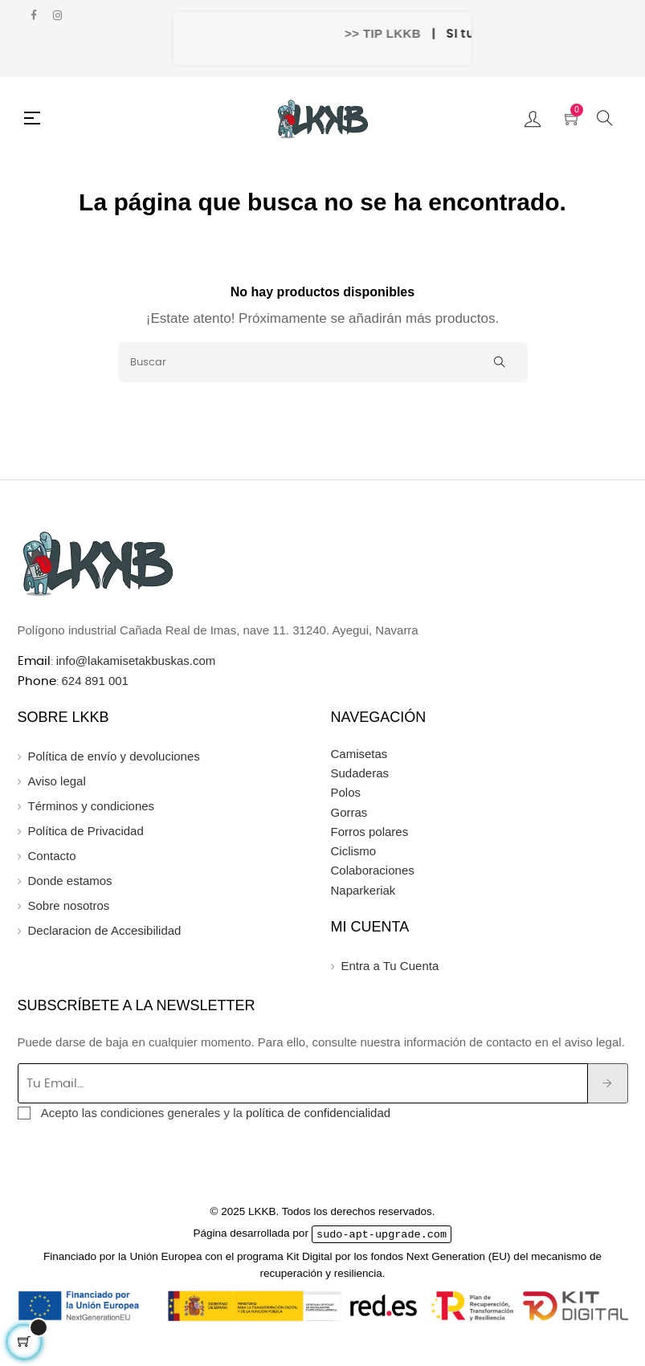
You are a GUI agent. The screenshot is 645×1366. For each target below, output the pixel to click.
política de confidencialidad (318, 1112)
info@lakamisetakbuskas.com (134, 660)
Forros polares (370, 831)
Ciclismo (354, 851)
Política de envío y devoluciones (114, 756)
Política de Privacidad (86, 831)
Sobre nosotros (69, 905)
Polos (346, 792)
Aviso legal (57, 781)
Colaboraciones (372, 870)
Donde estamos (70, 880)
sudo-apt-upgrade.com (381, 1233)
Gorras (349, 812)
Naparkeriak (363, 890)
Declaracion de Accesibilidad (105, 930)
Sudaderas (360, 773)
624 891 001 (95, 680)
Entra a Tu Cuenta (390, 966)
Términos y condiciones (91, 806)
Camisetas (359, 753)
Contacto (52, 855)
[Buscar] (323, 362)
